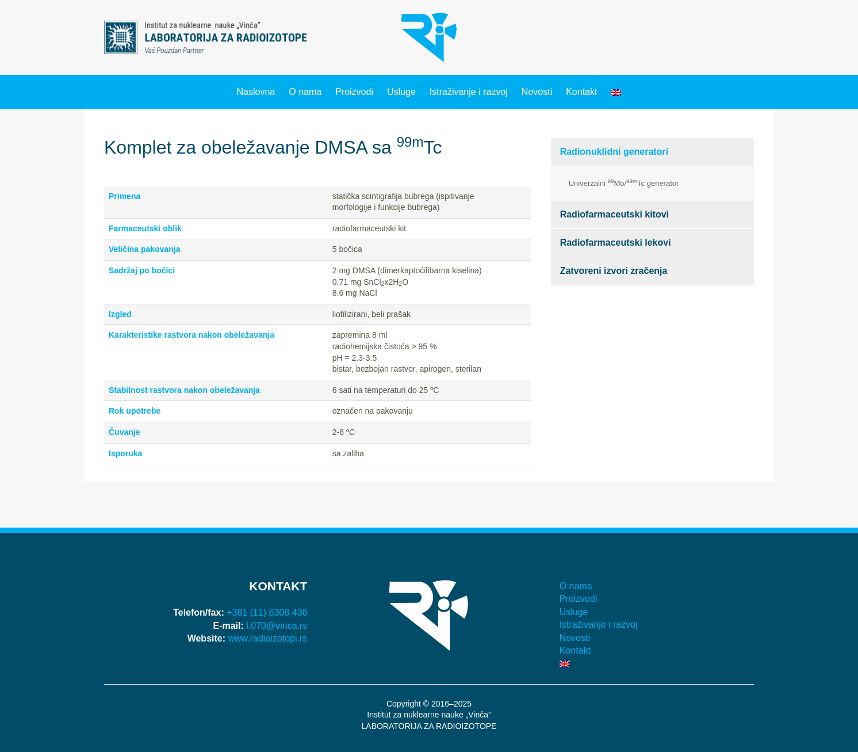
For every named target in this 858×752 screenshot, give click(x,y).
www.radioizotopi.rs (268, 638)
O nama (305, 92)
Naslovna (256, 92)
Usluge (401, 92)
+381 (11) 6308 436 (267, 612)
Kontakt (581, 92)
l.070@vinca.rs (276, 626)
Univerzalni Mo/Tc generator (624, 183)
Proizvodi (354, 92)
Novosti (537, 92)
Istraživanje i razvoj (469, 92)
